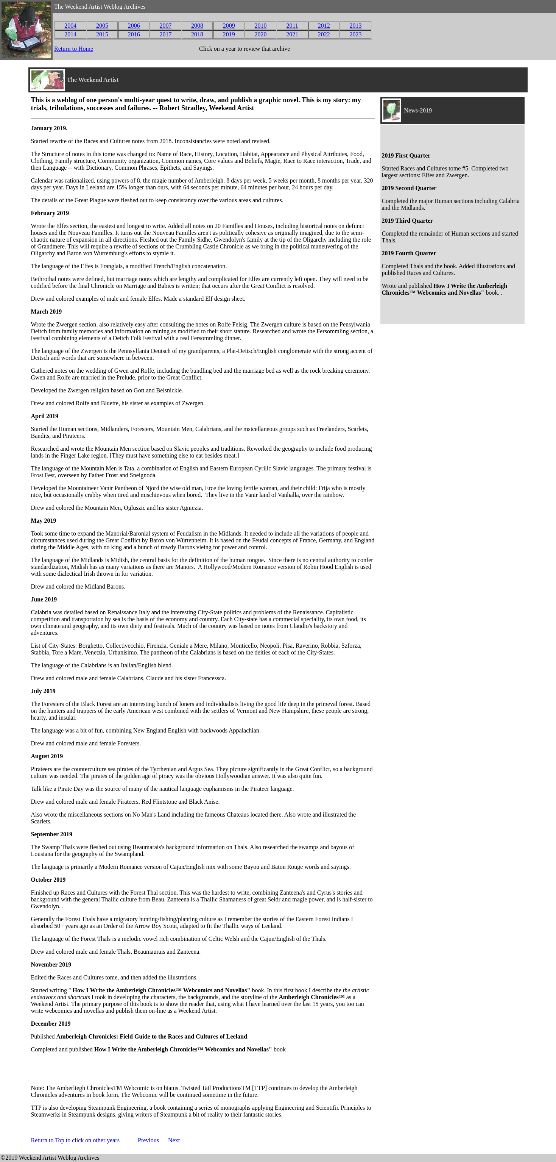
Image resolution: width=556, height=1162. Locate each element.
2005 (102, 25)
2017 (165, 34)
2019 (229, 34)
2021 (292, 34)
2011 (292, 25)
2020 (260, 34)
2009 (229, 25)
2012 (324, 25)
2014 (70, 34)
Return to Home (73, 48)
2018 (197, 34)
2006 (134, 25)
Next (174, 1140)
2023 (356, 34)
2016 (134, 34)
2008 (197, 25)
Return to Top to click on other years (75, 1140)
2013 (356, 25)
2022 (324, 34)
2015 (102, 34)
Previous (148, 1140)
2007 (165, 25)
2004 (70, 25)
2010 (260, 25)
